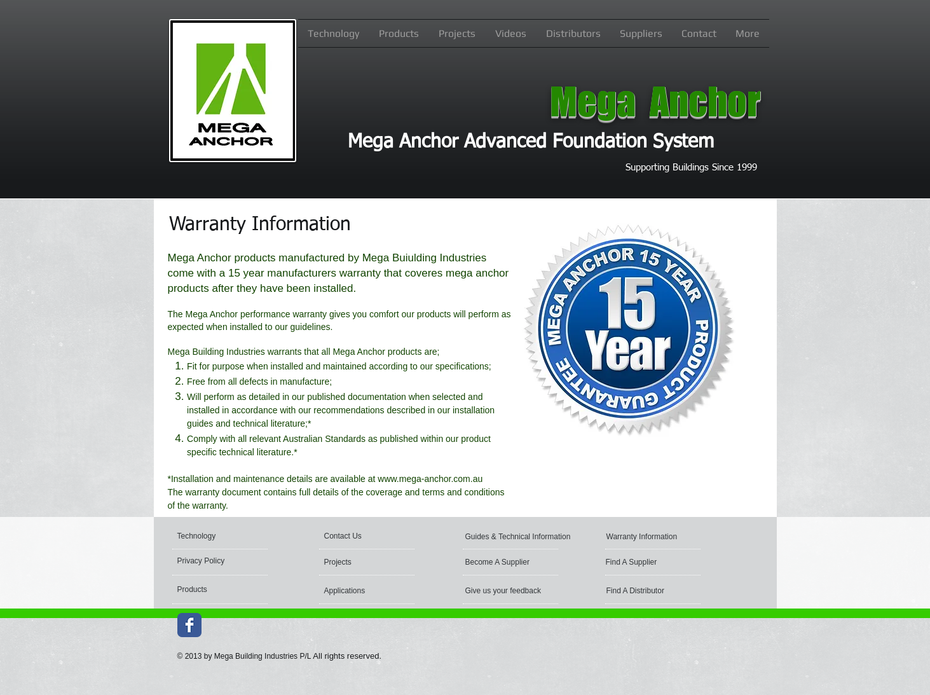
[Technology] (225, 536)
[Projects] (360, 562)
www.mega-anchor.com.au (430, 479)
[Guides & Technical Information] (519, 536)
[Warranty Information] (660, 536)
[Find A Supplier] (658, 562)
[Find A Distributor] (658, 590)
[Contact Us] (372, 536)
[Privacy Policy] (221, 560)
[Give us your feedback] (503, 590)
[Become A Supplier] (513, 562)
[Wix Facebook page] (189, 625)
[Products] (225, 589)
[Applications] (357, 590)
